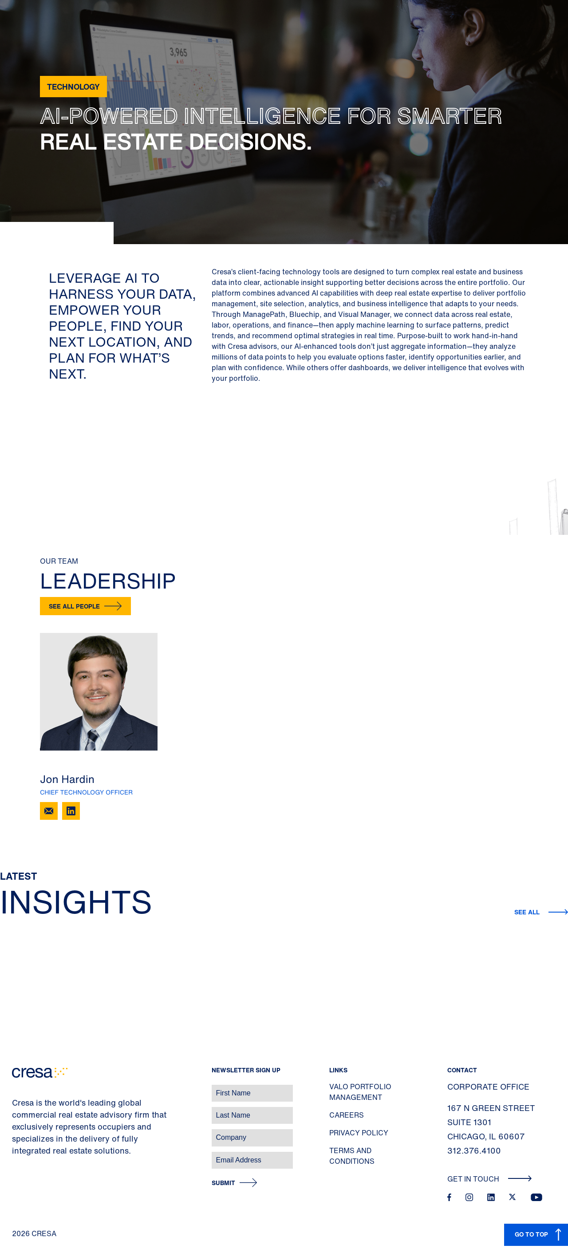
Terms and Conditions (352, 1155)
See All (527, 912)
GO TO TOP (531, 1234)
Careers (346, 1115)
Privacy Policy (358, 1132)
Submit (223, 1183)
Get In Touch (489, 1179)
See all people (74, 606)
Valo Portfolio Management (360, 1092)
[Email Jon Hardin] (49, 811)
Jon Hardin (67, 779)
